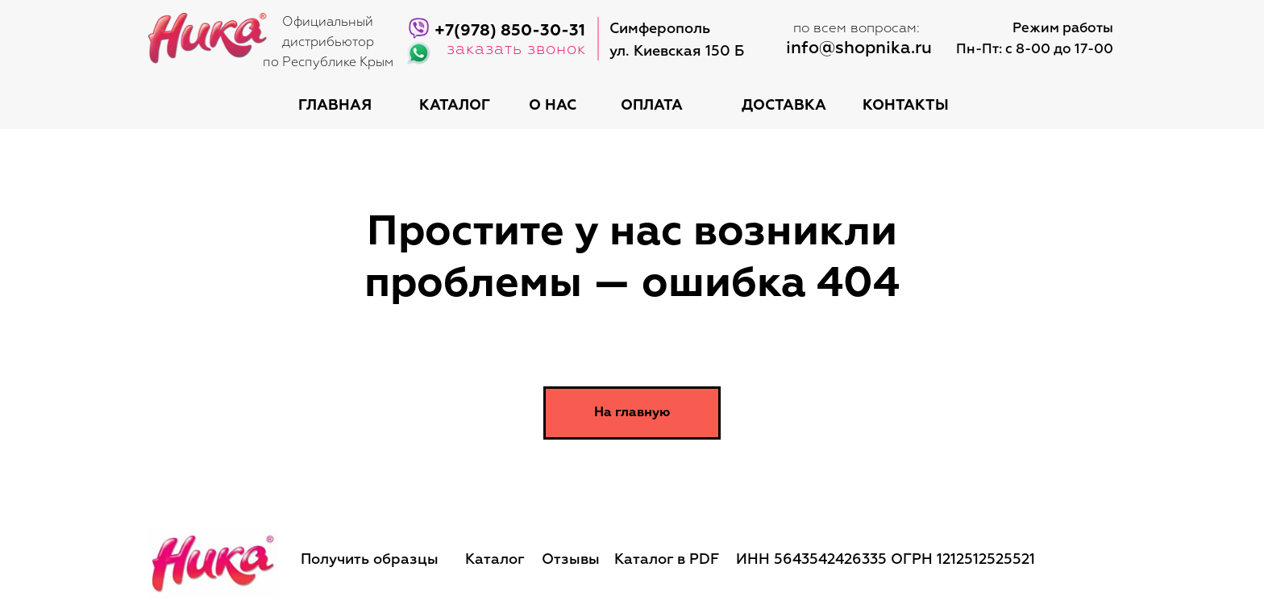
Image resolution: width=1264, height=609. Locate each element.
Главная (335, 105)
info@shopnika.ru (859, 48)
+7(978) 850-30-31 (509, 31)
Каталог (495, 560)
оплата (652, 105)
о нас (552, 105)
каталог (454, 105)
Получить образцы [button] (370, 560)
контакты (906, 105)
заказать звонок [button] (516, 49)
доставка (784, 105)
